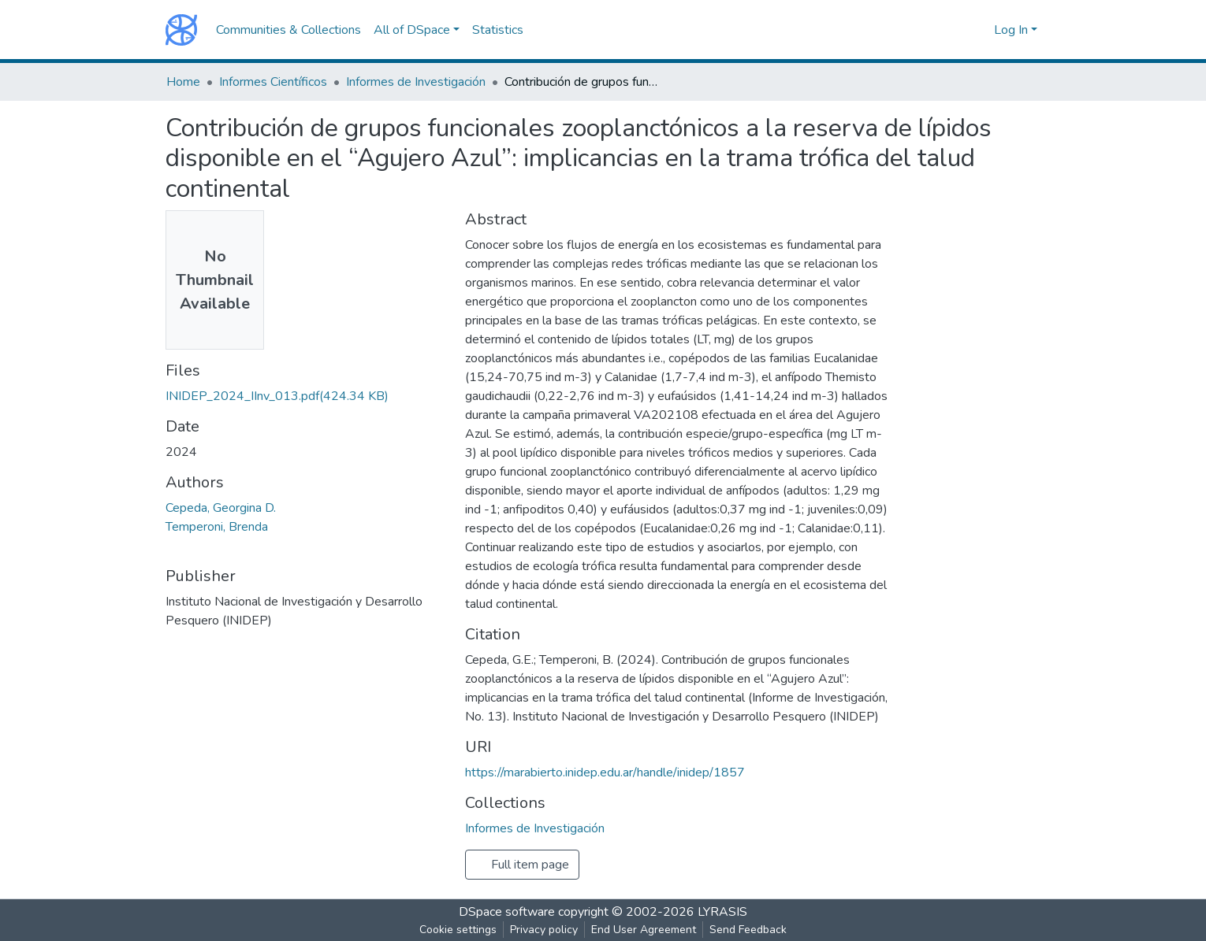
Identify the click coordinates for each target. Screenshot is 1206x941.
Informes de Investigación (416, 82)
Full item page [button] (522, 864)
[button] (978, 29)
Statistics (497, 30)
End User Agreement (643, 929)
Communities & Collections (288, 30)
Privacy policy (544, 929)
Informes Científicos (273, 82)
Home (183, 82)
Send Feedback (748, 929)
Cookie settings (458, 929)
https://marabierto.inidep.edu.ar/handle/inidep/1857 (605, 772)
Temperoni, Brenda (217, 526)
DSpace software (507, 912)
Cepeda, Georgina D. (221, 508)
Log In (1011, 30)
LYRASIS (722, 912)
